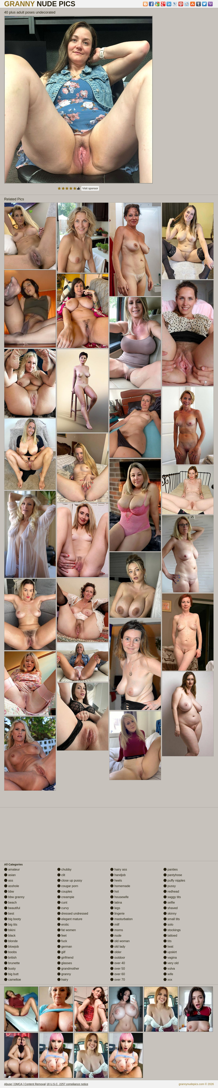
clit (61, 875)
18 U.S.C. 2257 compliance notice (67, 1084)
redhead (171, 891)
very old (170, 963)
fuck (62, 941)
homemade (120, 886)
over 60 (117, 974)
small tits (171, 919)
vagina (170, 957)
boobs (10, 952)
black (10, 935)
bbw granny (14, 897)
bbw (9, 891)
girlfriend (65, 957)
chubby (64, 869)
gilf (61, 952)
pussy (169, 886)
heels (116, 880)
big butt (11, 974)
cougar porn (67, 886)
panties (170, 869)
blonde (11, 941)
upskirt (170, 952)
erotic (63, 924)
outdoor (117, 957)
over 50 (117, 968)
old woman (120, 941)
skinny (169, 913)
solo (168, 924)
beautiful (12, 908)
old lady (117, 946)
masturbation (121, 919)
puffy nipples (174, 880)
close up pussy (69, 880)
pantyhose (172, 875)
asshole (11, 886)
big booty (12, 919)
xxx (167, 979)
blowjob (11, 946)
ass (8, 880)
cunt (62, 902)
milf (114, 924)
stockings (172, 930)
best (9, 913)
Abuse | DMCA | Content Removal (25, 1084)
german (64, 946)
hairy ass (118, 869)
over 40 (117, 963)
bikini (9, 930)
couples (64, 891)
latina (116, 902)
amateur (12, 869)
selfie (169, 902)
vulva (169, 968)
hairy (62, 979)
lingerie (117, 913)
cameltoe (12, 979)
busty (10, 968)
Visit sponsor (90, 188)
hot (114, 891)
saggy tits (172, 897)
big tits (10, 924)
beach (10, 902)
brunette (12, 963)
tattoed (170, 935)
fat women (66, 930)
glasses (64, 963)
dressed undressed (72, 913)
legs (115, 908)
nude (115, 935)
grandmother (68, 968)
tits (167, 941)
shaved (170, 908)
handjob (117, 875)
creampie (65, 897)
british (10, 957)
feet (62, 935)
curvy (63, 908)
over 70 (117, 979)
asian (10, 875)
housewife (119, 897)
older (115, 952)
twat (168, 946)
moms (116, 930)
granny (64, 974)
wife (168, 974)
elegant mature (69, 919)
